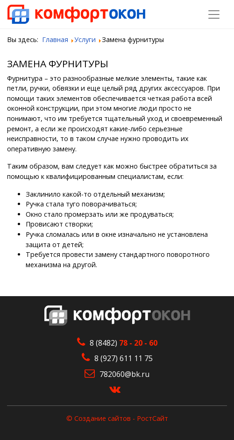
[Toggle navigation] (214, 14)
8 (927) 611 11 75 (123, 358)
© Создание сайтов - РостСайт (117, 418)
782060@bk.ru (124, 374)
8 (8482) (123, 343)
